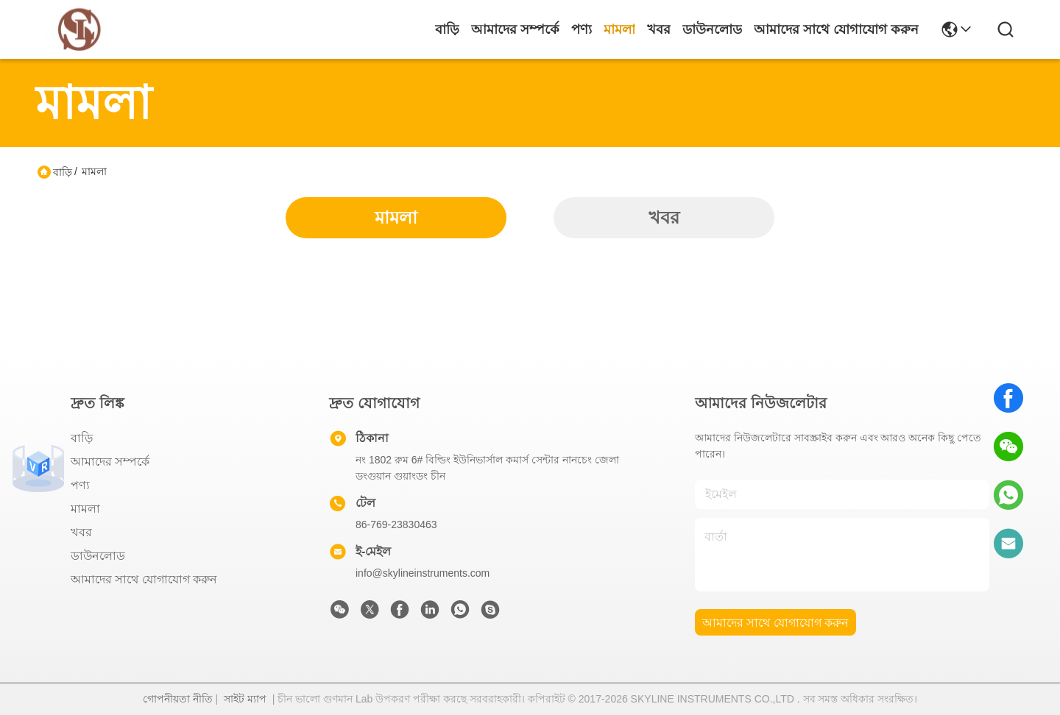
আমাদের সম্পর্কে (515, 29)
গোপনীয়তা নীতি (178, 699)
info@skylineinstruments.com (423, 573)
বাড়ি (447, 29)
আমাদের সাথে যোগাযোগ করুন (836, 29)
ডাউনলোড (712, 29)
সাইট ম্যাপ (245, 699)
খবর (659, 29)
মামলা (619, 29)
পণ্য (581, 29)
